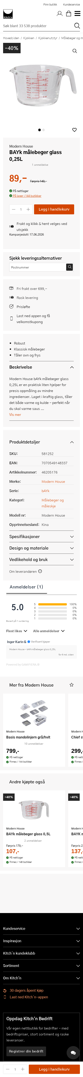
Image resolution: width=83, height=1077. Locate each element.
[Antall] (21, 209)
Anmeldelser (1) (27, 587)
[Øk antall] (28, 209)
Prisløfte (23, 306)
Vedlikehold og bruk (28, 559)
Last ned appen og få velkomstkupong (33, 318)
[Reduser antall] (14, 209)
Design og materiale (28, 548)
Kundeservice (71, 4)
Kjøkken (28, 37)
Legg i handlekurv (54, 209)
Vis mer (15, 414)
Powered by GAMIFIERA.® (23, 664)
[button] (74, 130)
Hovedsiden (11, 37)
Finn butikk (50, 4)
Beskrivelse (20, 367)
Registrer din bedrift (26, 1051)
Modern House (21, 146)
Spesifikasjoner (24, 536)
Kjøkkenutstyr (47, 37)
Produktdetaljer (24, 442)
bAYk (45, 490)
